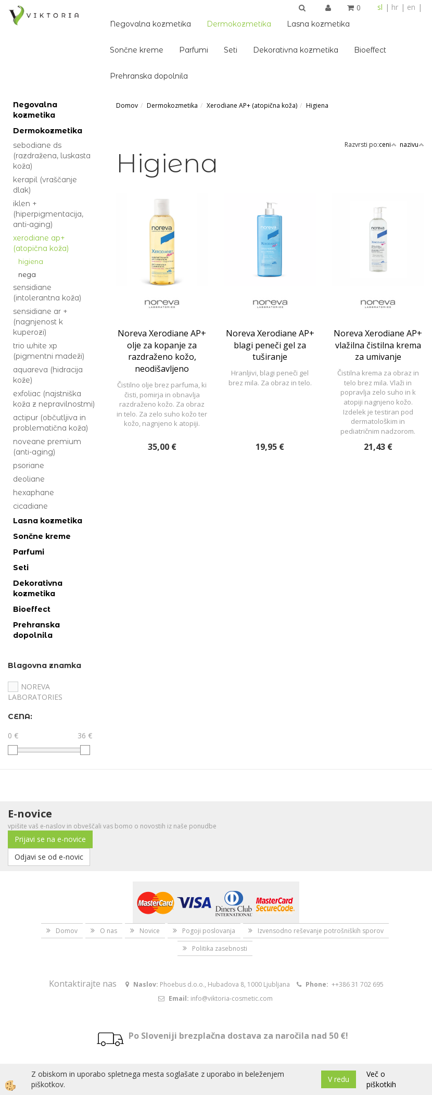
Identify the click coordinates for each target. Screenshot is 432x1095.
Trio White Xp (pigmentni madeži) (48, 351)
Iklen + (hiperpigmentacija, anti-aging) (48, 214)
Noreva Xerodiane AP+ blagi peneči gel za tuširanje (270, 345)
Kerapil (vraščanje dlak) (45, 185)
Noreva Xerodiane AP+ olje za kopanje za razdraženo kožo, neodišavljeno (162, 351)
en (411, 7)
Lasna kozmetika (318, 24)
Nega (27, 274)
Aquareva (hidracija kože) (48, 375)
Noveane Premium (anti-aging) (47, 447)
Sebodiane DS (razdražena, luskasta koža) (52, 156)
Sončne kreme (136, 50)
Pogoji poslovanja (208, 930)
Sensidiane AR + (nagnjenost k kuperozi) (40, 322)
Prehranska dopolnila (149, 76)
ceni (388, 144)
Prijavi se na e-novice (50, 839)
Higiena (30, 261)
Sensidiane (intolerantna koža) (47, 293)
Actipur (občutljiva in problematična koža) (50, 423)
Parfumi (193, 50)
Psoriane (28, 465)
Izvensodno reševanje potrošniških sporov (321, 930)
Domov (127, 105)
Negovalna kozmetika (150, 24)
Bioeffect (370, 50)
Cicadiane (30, 506)
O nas (108, 930)
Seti (230, 50)
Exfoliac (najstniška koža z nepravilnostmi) (54, 399)
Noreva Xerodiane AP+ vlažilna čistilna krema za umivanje (378, 345)
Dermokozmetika (239, 24)
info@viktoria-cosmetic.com (231, 998)
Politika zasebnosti (219, 948)
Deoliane (29, 479)
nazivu (412, 144)
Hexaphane (33, 492)
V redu (338, 1079)
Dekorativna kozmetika (295, 50)
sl (380, 7)
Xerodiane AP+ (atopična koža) (41, 243)
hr (394, 7)
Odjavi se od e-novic (49, 857)
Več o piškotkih (381, 1079)
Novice (149, 930)
